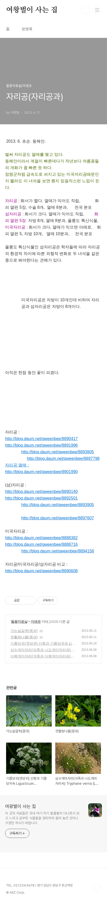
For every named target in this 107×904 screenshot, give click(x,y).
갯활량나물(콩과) (24, 637)
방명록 (27, 29)
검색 (86, 10)
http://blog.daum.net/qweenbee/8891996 (41, 445)
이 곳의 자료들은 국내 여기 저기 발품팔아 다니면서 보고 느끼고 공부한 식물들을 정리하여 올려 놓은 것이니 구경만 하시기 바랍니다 (42, 818)
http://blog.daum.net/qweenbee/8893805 (57, 452)
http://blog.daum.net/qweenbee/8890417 (41, 438)
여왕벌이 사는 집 (32, 10)
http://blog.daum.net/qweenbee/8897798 (63, 458)
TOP (97, 887)
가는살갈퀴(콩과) (24, 631)
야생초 (36, 622)
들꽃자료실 (19, 622)
